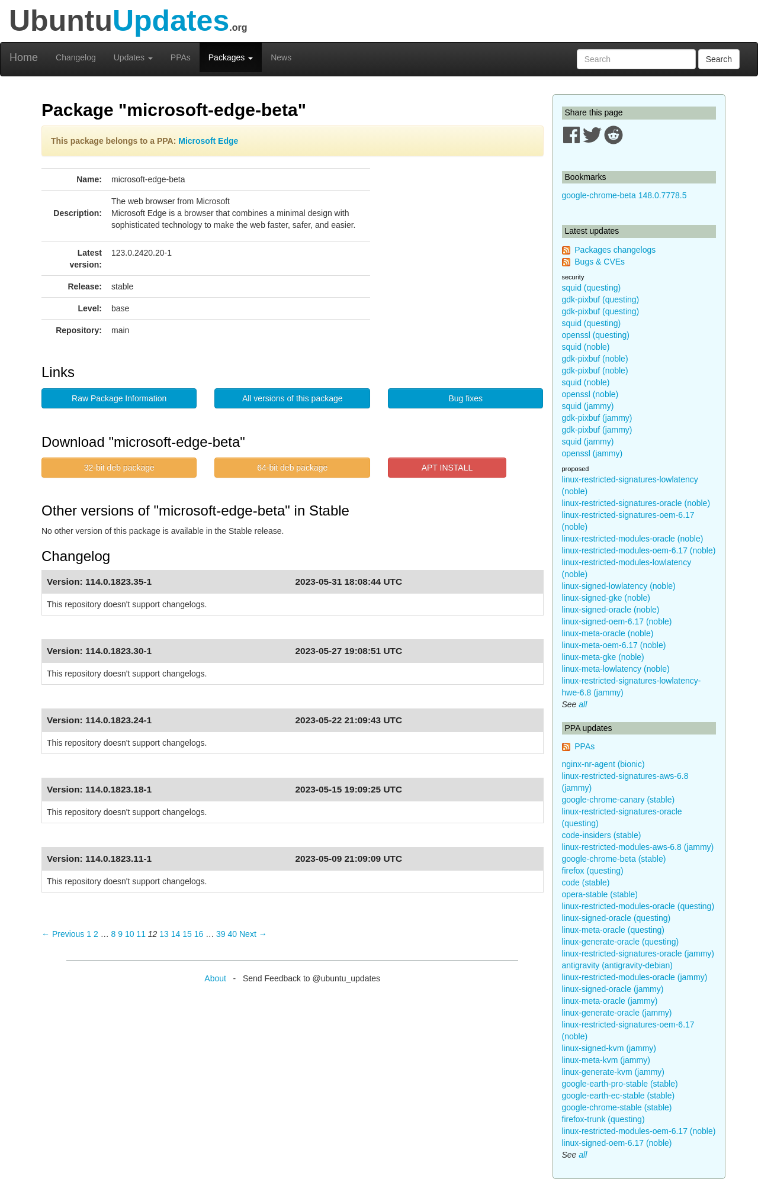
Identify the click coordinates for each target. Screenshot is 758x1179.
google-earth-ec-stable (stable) (618, 1095)
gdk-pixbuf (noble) (595, 358)
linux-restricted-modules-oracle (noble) (633, 538)
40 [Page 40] (232, 934)
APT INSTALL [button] (447, 467)
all (583, 704)
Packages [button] (230, 57)
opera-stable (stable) (600, 894)
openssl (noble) (590, 394)
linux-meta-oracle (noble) (608, 633)
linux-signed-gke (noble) (606, 598)
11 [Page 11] (141, 934)
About (215, 978)
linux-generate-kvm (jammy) (613, 1072)
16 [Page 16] (199, 934)
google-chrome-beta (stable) (614, 859)
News (281, 57)
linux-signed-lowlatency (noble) (619, 586)
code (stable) (586, 882)
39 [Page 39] (221, 934)
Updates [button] (133, 57)
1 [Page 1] (88, 934)
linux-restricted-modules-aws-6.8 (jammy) (638, 847)
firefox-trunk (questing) (603, 1119)
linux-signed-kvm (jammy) (609, 1048)
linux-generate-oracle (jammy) (617, 1012)
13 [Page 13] (164, 934)
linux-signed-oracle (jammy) (613, 989)
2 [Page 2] (96, 934)
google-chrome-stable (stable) (617, 1107)
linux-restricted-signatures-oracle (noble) (636, 503)
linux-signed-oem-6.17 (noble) (617, 621)
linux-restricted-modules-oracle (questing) (638, 906)
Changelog (76, 57)
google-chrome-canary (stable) (618, 799)
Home (23, 57)
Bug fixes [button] (465, 398)
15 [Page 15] (187, 934)
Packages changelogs (615, 250)
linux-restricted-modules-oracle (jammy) (635, 977)
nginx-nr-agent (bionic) (603, 764)
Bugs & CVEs (599, 261)
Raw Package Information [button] (119, 398)
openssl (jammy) (592, 453)
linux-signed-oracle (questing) (616, 918)
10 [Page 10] (129, 934)
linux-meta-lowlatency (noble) (616, 669)
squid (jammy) (588, 406)
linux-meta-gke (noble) (603, 657)
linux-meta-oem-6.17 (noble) (614, 645)
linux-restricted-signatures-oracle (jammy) (638, 953)
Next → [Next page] (253, 934)
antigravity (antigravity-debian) (617, 965)
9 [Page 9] (120, 934)
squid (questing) (591, 287)
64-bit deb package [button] (292, 467)
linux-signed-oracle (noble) (611, 609)
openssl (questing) (595, 335)
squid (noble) (586, 347)
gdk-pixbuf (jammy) (597, 418)
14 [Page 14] (176, 934)
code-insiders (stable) (601, 835)
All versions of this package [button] (292, 398)
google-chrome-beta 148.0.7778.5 (624, 195)
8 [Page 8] (113, 934)
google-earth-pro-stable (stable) (620, 1083)
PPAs (181, 57)
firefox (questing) (593, 870)
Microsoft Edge (208, 141)
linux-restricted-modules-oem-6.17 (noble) (639, 550)
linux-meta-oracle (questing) (613, 930)
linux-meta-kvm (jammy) (606, 1060)
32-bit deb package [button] (119, 467)
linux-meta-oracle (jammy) (610, 1001)
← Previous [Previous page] (62, 934)
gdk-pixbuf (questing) (601, 299)
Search (719, 59)
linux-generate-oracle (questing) (620, 941)
